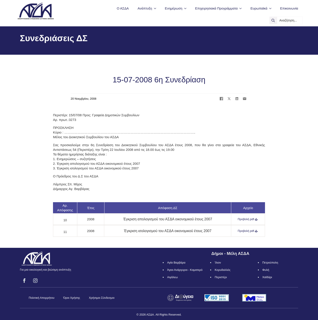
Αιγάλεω (172, 277)
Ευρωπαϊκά (258, 8)
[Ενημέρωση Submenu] (186, 8)
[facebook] (24, 280)
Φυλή (265, 270)
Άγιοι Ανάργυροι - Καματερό (185, 270)
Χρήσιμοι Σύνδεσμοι (101, 297)
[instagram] (35, 280)
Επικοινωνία (289, 8)
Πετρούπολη (270, 262)
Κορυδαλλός (222, 270)
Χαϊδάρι (267, 277)
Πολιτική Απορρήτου (41, 297)
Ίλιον (218, 262)
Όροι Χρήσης (71, 297)
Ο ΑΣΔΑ (123, 8)
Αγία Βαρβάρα (176, 262)
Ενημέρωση (173, 8)
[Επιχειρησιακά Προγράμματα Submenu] (242, 8)
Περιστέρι (221, 277)
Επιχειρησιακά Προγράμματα (216, 8)
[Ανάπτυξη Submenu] (156, 8)
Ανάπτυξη (145, 8)
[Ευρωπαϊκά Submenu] (271, 8)
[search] (273, 20)
